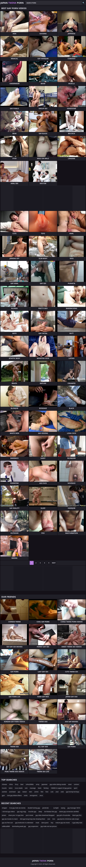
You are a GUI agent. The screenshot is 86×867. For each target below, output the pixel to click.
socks (25, 795)
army (37, 784)
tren (53, 819)
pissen (4, 815)
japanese (44, 784)
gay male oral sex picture (49, 826)
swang (63, 808)
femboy (46, 788)
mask (37, 823)
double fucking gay (34, 808)
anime (36, 792)
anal (57, 792)
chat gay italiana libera (14, 795)
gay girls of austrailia (63, 815)
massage (33, 788)
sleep (40, 811)
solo (26, 788)
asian (70, 784)
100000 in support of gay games (61, 788)
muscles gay (32, 811)
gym (3, 795)
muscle (4, 788)
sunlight (56, 808)
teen (30, 792)
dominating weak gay (19, 826)
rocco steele (19, 788)
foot (47, 792)
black (39, 788)
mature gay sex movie (63, 823)
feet (42, 792)
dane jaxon (44, 823)
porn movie (29, 815)
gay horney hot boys (72, 792)
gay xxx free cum (7, 823)
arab (62, 792)
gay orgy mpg (21, 811)
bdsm (11, 788)
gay (19, 792)
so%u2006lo (30, 784)
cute (52, 792)
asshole (4, 792)
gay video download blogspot (45, 815)
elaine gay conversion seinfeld (69, 811)
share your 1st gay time (15, 815)
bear (22, 784)
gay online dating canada (58, 784)
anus (41, 795)
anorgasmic (33, 795)
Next (54, 563)
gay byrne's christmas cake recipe (68, 819)
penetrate (45, 808)
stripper (4, 808)
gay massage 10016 (73, 808)
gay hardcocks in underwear (24, 823)
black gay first (76, 815)
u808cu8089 (6, 826)
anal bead (12, 792)
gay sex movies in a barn (10, 819)
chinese (4, 784)
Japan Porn (12, 2)
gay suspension (33, 826)
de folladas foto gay (50, 811)
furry (16, 784)
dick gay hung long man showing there (32, 819)
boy (52, 823)
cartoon (76, 784)
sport (75, 788)
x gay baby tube (77, 823)
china (11, 784)
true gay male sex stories (17, 808)
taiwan (24, 792)
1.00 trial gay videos (8, 811)
